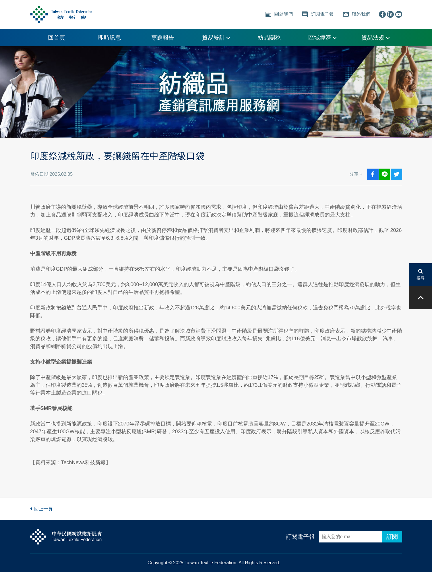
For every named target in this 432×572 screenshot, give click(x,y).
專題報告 (162, 37)
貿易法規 (375, 37)
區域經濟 (322, 37)
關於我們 (279, 14)
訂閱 (392, 537)
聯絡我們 (356, 14)
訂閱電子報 (300, 537)
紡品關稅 (269, 37)
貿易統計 (216, 37)
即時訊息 (109, 37)
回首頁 (56, 37)
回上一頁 (41, 508)
